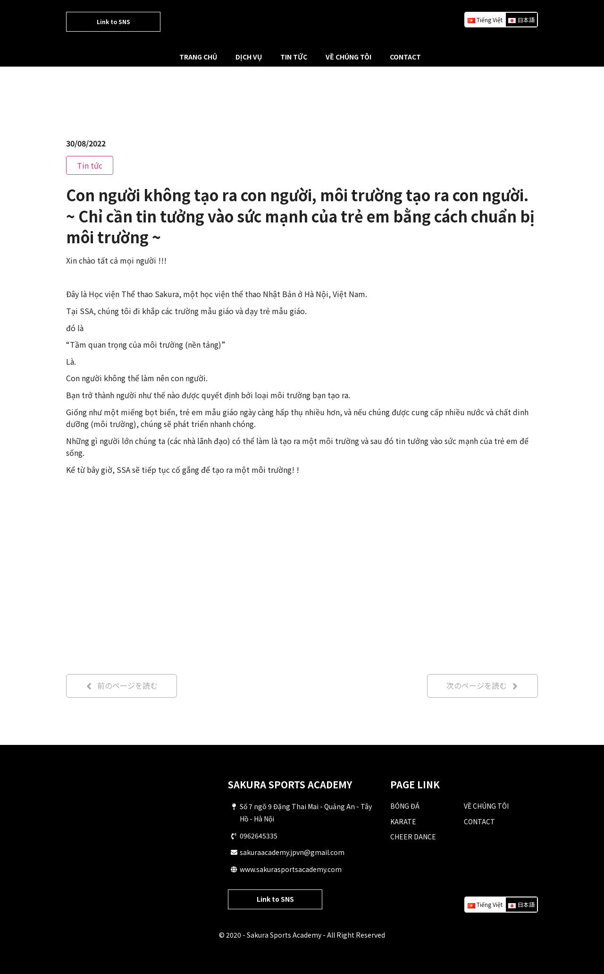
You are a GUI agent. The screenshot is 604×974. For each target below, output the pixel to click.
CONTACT (405, 56)
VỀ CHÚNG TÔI (348, 56)
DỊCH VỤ (248, 56)
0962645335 (258, 835)
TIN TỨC (293, 56)
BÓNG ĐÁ (404, 806)
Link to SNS (113, 21)
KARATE (403, 821)
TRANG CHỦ (198, 56)
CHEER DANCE (413, 836)
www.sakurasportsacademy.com (291, 869)
